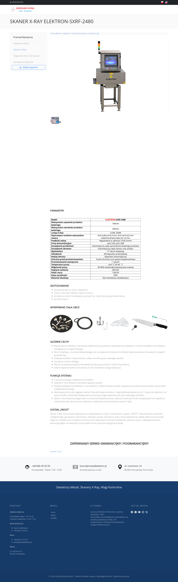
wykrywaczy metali (105, 519)
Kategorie (66, 33)
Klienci (147, 10)
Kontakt (161, 10)
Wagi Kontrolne (111, 487)
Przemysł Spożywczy (23, 37)
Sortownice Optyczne (23, 62)
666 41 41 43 (22, 539)
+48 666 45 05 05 (17, 2)
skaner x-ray (55, 451)
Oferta (124, 10)
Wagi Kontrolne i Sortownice (26, 55)
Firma (136, 10)
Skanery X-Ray (19, 49)
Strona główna (55, 33)
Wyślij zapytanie (29, 67)
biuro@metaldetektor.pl (93, 466)
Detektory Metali (21, 43)
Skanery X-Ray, (90, 487)
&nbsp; (109, 164)
